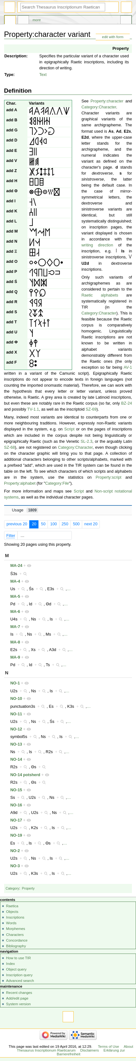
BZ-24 (126, 403)
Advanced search (20, 981)
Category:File (57, 483)
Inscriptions (15, 917)
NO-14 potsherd (25, 775)
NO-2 (15, 851)
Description (15, 56)
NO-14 (16, 759)
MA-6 (15, 611)
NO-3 (15, 866)
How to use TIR (18, 958)
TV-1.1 (33, 409)
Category (12, 888)
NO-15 (16, 790)
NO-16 (16, 805)
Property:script (109, 477)
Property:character (107, 101)
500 (76, 524)
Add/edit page (17, 998)
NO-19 (16, 835)
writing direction (97, 245)
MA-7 (15, 627)
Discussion (23, 21)
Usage (25, 510)
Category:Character (99, 107)
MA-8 (15, 642)
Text (43, 74)
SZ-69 (91, 409)
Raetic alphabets (100, 295)
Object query (16, 969)
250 (65, 524)
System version (18, 1004)
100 (53, 524)
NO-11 (16, 714)
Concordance (16, 940)
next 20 (91, 524)
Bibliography (16, 946)
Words (11, 923)
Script (69, 429)
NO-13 (16, 744)
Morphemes (15, 929)
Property (120, 48)
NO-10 (16, 698)
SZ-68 (9, 447)
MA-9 (15, 657)
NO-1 (15, 683)
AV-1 (128, 367)
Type (9, 74)
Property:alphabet (20, 483)
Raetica (12, 906)
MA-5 (15, 596)
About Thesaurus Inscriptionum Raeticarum (75, 1048)
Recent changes (19, 993)
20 (34, 524)
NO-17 (16, 820)
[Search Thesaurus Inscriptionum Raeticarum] (62, 7)
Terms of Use (108, 1046)
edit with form (112, 37)
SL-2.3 (86, 441)
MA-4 (15, 581)
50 (43, 524)
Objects (12, 912)
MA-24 (16, 565)
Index (10, 964)
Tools (126, 21)
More (37, 20)
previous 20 (17, 524)
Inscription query (19, 975)
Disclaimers (89, 1050)
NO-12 (16, 729)
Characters (15, 935)
